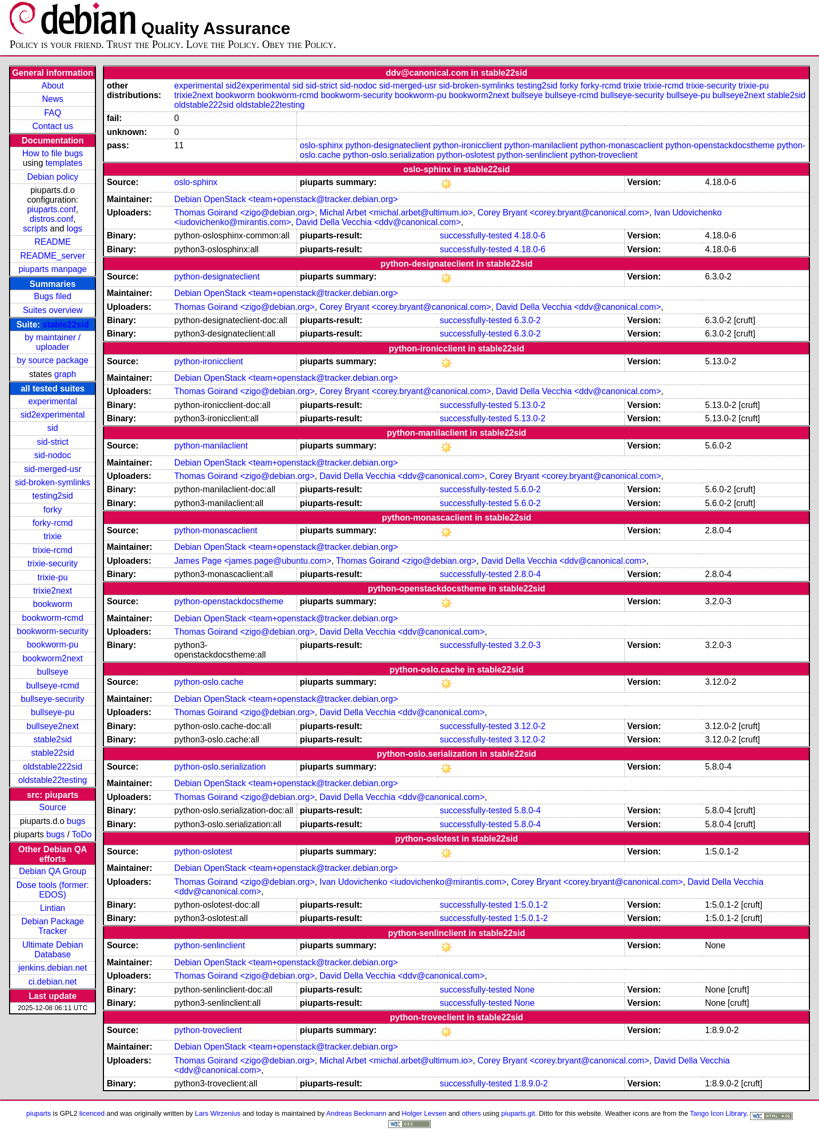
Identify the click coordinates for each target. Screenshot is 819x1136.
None (524, 989)
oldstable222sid (52, 766)
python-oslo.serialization (389, 154)
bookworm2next (52, 658)
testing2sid (52, 495)
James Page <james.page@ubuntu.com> (253, 560)
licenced (92, 1113)
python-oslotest (466, 154)
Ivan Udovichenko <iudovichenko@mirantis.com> (413, 881)
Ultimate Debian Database (52, 949)
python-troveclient (603, 154)
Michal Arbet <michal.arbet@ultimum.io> (395, 212)
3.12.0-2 (529, 726)
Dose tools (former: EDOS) (53, 890)
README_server (52, 255)
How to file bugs (52, 153)
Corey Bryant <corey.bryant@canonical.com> (563, 212)
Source (52, 807)
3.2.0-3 (527, 645)
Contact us (52, 126)
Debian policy (52, 176)
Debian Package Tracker (52, 926)
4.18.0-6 (529, 235)
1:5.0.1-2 (531, 904)
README (52, 241)
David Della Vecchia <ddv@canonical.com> (378, 222)
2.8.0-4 (527, 574)
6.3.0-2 (527, 320)
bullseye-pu (53, 712)
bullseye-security (52, 698)
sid (52, 428)
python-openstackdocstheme (720, 145)
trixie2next (52, 590)
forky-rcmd (53, 522)
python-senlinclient (532, 154)
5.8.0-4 (527, 810)
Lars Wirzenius (217, 1113)
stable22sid (66, 324)
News (52, 98)
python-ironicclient (467, 145)
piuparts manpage (53, 269)
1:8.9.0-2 (531, 1083)
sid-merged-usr (53, 469)
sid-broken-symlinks (52, 482)
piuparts (38, 1113)
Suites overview (53, 310)
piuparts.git (518, 1113)
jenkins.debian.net (52, 967)
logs (74, 228)
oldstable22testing (52, 780)
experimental (52, 401)
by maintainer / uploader (53, 342)
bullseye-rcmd (52, 685)
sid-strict (53, 441)
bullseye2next (53, 726)
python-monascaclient (621, 145)
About (53, 85)
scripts (35, 228)
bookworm (53, 604)
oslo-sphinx (321, 145)
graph (65, 374)
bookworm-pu (52, 644)
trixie (53, 536)
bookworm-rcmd (52, 617)
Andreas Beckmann (356, 1113)
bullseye (52, 671)
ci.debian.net (52, 981)
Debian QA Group (52, 871)
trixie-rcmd (53, 550)
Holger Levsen (424, 1113)
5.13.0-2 (529, 405)
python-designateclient (388, 145)
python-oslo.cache (209, 681)
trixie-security (53, 563)
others (471, 1113)
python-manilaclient (541, 145)
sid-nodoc (52, 455)
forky (52, 509)
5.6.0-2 (527, 489)
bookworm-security (53, 631)
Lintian (52, 908)
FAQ (52, 112)
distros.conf (52, 218)
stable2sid (53, 739)
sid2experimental (52, 414)
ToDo (82, 834)
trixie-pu (52, 577)
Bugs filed (52, 296)
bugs (76, 821)
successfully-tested (476, 235)
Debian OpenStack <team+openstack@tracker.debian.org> (286, 199)
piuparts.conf (51, 209)
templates (63, 162)
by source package (53, 360)
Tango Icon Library (718, 1113)
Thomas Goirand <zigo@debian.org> (244, 212)
